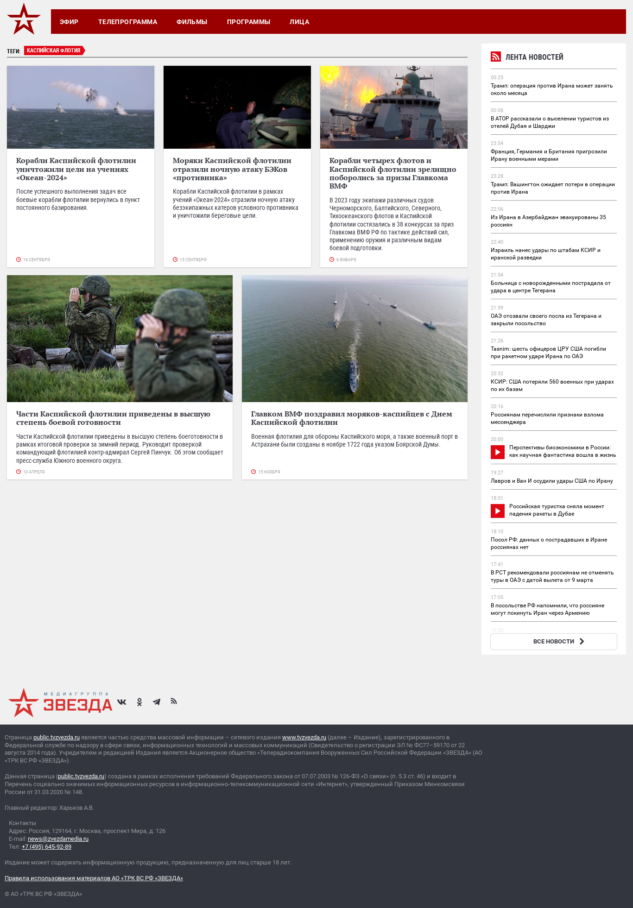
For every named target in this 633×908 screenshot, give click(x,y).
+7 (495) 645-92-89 (46, 846)
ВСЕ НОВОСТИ (560, 641)
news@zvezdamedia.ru (58, 838)
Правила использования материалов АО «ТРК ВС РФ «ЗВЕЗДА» (94, 878)
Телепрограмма (127, 21)
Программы (249, 21)
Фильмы (192, 21)
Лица (299, 21)
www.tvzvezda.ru (304, 737)
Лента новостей (527, 58)
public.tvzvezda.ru (56, 737)
